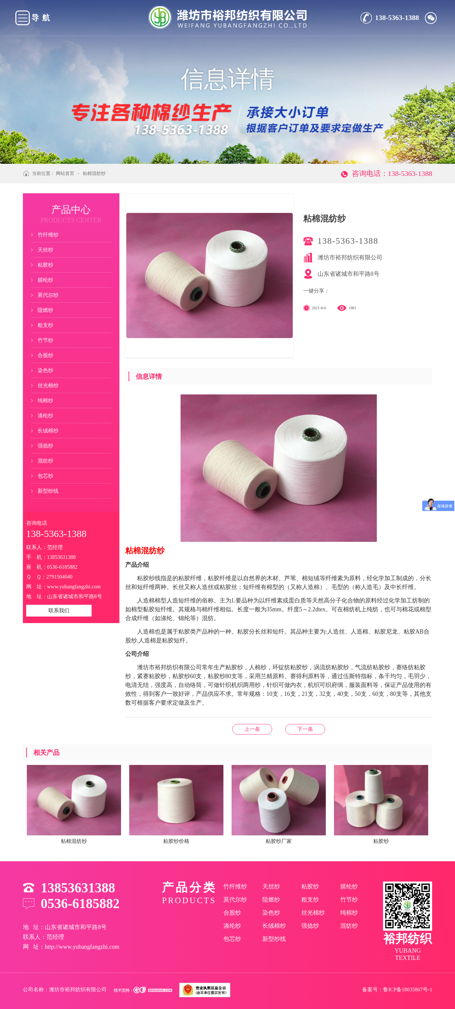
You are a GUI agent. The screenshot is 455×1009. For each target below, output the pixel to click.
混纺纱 (45, 461)
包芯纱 (45, 476)
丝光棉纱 (48, 385)
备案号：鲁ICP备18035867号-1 (397, 989)
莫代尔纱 (48, 295)
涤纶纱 (45, 415)
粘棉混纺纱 (94, 173)
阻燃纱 (45, 310)
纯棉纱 (45, 400)
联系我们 (58, 610)
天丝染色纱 (305, 729)
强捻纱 (45, 445)
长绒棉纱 (48, 430)
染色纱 (45, 370)
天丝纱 (45, 250)
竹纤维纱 (48, 235)
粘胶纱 (45, 265)
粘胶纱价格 (252, 729)
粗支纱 (45, 325)
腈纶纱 (45, 280)
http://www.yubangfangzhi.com (82, 946)
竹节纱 (45, 340)
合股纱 (45, 355)
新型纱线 (48, 491)
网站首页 (65, 173)
